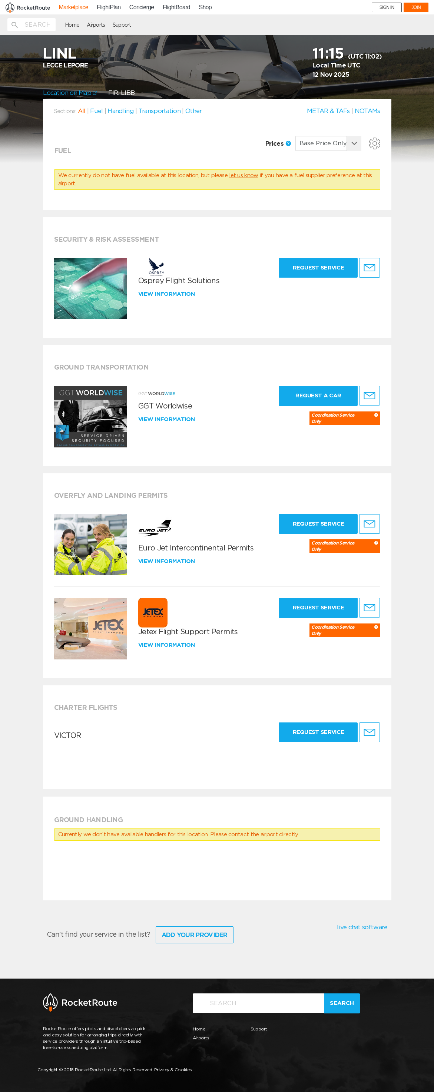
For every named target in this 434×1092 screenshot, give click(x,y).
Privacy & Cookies (173, 1069)
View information (167, 294)
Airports (96, 25)
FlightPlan (108, 7)
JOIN (416, 7)
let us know (243, 175)
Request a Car (318, 395)
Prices (278, 143)
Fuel (96, 111)
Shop (205, 7)
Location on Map (70, 92)
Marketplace (73, 7)
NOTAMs (367, 111)
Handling (120, 111)
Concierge (141, 7)
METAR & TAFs (328, 111)
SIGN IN (387, 7)
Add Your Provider (195, 935)
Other (193, 111)
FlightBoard (176, 7)
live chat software (362, 927)
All (82, 111)
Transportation (159, 111)
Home (72, 25)
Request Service (318, 267)
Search (342, 1003)
